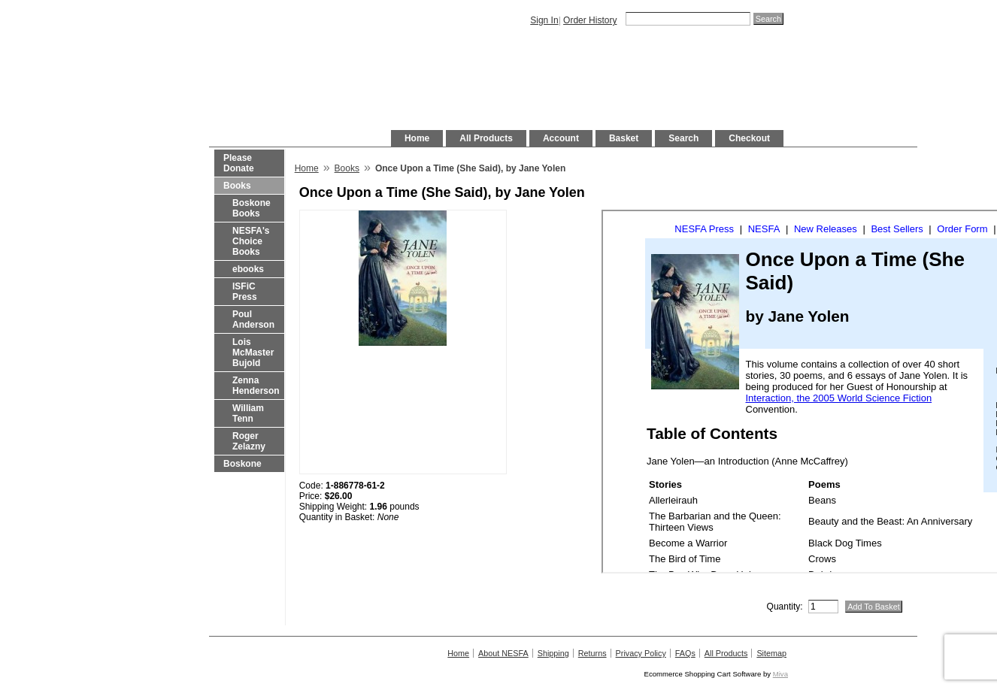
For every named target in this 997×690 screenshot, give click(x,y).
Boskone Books (251, 208)
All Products (486, 138)
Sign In (544, 20)
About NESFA (503, 653)
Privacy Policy (641, 653)
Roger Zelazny (248, 441)
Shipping (553, 653)
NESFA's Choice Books (251, 241)
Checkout (749, 138)
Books (237, 185)
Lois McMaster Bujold (253, 352)
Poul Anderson (253, 319)
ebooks (248, 269)
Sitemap (771, 653)
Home (417, 138)
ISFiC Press (244, 291)
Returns (592, 653)
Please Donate (238, 163)
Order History (590, 20)
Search (683, 138)
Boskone (242, 463)
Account (561, 138)
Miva (780, 674)
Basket (623, 138)
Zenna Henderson (256, 385)
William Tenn (248, 413)
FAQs (685, 653)
